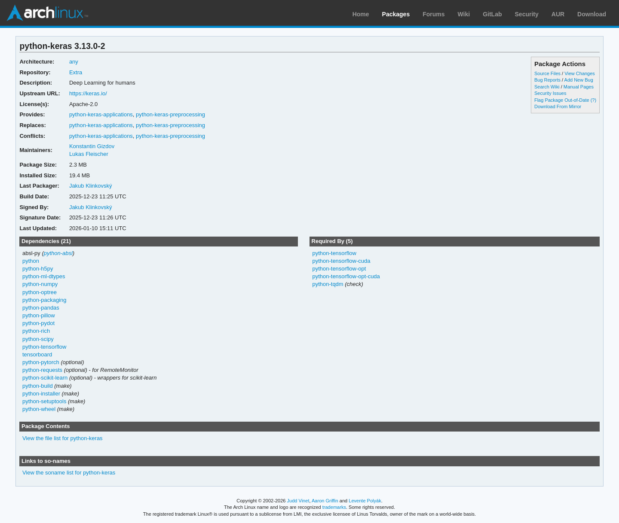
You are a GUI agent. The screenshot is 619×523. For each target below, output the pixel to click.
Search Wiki (547, 86)
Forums (433, 14)
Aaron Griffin (325, 500)
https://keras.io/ (88, 93)
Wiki (464, 14)
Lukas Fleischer (88, 154)
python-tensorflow (44, 347)
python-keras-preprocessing (170, 114)
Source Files (547, 73)
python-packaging (44, 300)
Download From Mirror (557, 106)
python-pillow (38, 315)
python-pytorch (40, 362)
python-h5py (37, 268)
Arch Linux (47, 12)
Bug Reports (547, 79)
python (30, 261)
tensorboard (37, 354)
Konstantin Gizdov (91, 146)
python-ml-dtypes (43, 276)
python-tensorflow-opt (339, 268)
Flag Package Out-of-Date (561, 100)
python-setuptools (44, 401)
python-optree (39, 292)
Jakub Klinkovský (90, 185)
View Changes (579, 73)
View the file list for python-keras (62, 438)
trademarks (334, 507)
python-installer (41, 393)
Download (591, 14)
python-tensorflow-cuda (341, 261)
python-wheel (38, 409)
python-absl (58, 253)
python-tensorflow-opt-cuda (346, 276)
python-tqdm (327, 284)
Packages (396, 14)
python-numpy (40, 284)
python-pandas (40, 307)
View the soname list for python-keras (68, 472)
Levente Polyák (365, 500)
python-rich (36, 331)
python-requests (42, 370)
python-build (37, 386)
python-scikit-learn (44, 377)
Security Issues (550, 93)
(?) (593, 100)
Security (527, 14)
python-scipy (38, 339)
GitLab (492, 14)
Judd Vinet (298, 500)
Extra (75, 72)
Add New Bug (578, 79)
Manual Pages (579, 86)
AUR (558, 14)
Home (360, 14)
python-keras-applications (101, 114)
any (73, 61)
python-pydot (38, 323)
